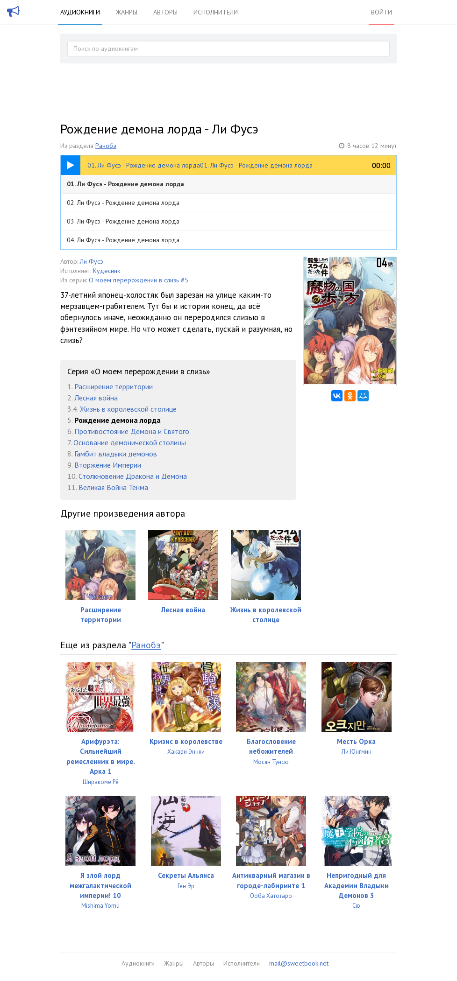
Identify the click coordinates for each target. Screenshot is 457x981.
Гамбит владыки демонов (115, 453)
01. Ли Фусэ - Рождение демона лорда (125, 184)
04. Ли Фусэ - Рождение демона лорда (123, 240)
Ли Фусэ (91, 261)
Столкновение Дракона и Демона (133, 476)
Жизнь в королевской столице (128, 408)
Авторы (165, 12)
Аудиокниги (80, 12)
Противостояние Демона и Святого (131, 431)
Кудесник (106, 270)
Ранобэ (105, 145)
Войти (381, 12)
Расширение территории (113, 386)
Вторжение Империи (107, 464)
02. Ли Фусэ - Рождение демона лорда (123, 202)
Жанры (126, 12)
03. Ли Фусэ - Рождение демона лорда (123, 221)
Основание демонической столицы (129, 442)
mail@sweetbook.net (298, 963)
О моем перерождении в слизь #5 (138, 280)
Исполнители (215, 12)
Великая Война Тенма (113, 487)
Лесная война (96, 397)
